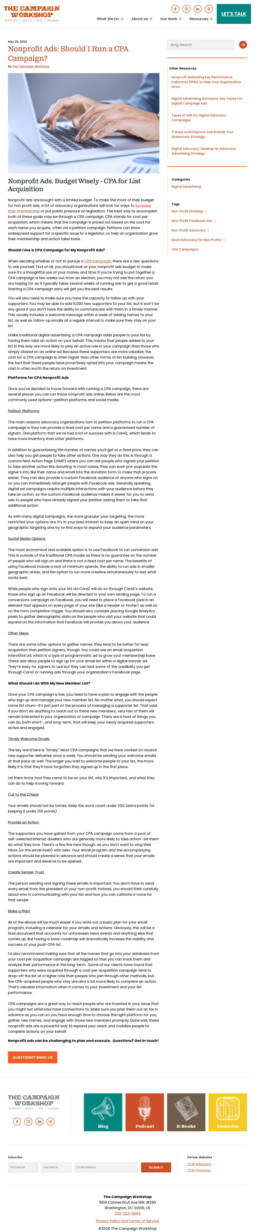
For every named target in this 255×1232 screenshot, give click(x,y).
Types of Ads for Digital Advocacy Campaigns (199, 117)
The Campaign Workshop (31, 66)
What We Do (108, 18)
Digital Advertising (186, 186)
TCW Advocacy (199, 1164)
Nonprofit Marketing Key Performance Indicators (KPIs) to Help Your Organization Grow (206, 82)
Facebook (175, 9)
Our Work (168, 18)
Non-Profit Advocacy (188, 230)
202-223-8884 (128, 1213)
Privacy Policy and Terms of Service (127, 1220)
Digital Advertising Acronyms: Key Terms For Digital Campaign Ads (207, 101)
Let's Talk (234, 14)
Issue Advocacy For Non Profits (196, 240)
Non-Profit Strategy (187, 211)
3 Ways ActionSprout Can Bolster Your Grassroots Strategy (202, 134)
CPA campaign (97, 261)
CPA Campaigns (185, 249)
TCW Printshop (199, 1170)
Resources (199, 18)
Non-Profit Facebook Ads (192, 221)
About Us (139, 18)
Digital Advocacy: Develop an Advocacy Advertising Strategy (204, 151)
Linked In (197, 9)
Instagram (186, 9)
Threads (208, 9)
